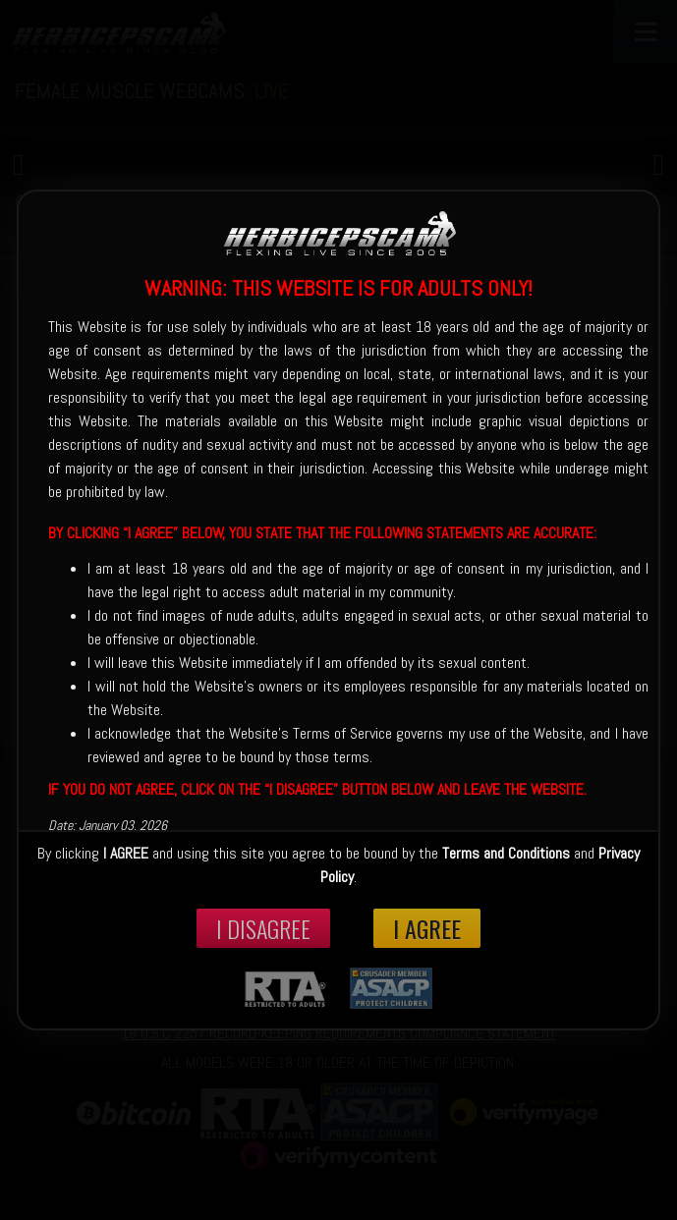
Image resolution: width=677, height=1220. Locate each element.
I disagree (263, 928)
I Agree (427, 928)
